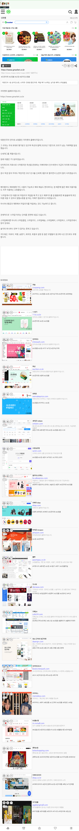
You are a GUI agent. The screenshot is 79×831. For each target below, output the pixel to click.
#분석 (44, 457)
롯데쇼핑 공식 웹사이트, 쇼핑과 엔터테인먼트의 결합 (50, 753)
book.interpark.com (41, 669)
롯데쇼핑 (35, 748)
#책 (46, 675)
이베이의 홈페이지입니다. (41, 508)
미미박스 (35, 693)
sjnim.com (37, 451)
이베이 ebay (37, 503)
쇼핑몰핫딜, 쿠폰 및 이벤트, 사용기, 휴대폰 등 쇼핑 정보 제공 (52, 562)
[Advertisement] (39, 260)
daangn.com (38, 641)
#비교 (69, 593)
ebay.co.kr (37, 778)
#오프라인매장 (44, 757)
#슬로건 (52, 484)
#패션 (65, 784)
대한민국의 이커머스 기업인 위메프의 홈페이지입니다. (50, 399)
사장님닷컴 (36, 448)
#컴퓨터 (51, 593)
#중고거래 (36, 430)
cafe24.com (38, 614)
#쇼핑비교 (63, 593)
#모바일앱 (68, 730)
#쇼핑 (17, 77)
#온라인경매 (47, 784)
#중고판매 (60, 648)
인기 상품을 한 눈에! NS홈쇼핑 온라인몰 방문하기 (49, 726)
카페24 (35, 611)
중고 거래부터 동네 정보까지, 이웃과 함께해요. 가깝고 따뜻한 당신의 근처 (54, 645)
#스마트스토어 (57, 457)
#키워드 (49, 457)
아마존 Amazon (38, 530)
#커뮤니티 (36, 566)
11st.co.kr (37, 315)
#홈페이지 (61, 621)
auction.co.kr (38, 369)
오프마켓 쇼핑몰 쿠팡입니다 (42, 290)
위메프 (35, 394)
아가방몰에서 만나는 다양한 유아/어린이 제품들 (48, 807)
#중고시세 (61, 430)
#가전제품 (70, 784)
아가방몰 (35, 802)
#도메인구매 (37, 621)
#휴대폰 (42, 566)
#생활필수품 (60, 730)
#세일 (70, 702)
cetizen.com (38, 423)
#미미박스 (36, 702)
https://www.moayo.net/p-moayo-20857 (15, 73)
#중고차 (46, 648)
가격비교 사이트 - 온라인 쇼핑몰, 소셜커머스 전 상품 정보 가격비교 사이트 (54, 590)
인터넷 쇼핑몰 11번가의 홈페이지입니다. (46, 317)
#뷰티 (42, 702)
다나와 (35, 584)
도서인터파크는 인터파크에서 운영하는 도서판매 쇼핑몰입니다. (53, 671)
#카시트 (55, 811)
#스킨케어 (53, 702)
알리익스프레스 (38, 475)
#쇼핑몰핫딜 (64, 566)
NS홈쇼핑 (36, 720)
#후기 (57, 566)
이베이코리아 (37, 775)
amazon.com (38, 532)
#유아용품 (43, 811)
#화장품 (46, 702)
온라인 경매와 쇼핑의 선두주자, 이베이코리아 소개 (49, 780)
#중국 (57, 484)
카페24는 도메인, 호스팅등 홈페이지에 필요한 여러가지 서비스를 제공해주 (55, 618)
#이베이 (45, 512)
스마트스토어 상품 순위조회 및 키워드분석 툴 (47, 453)
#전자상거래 (54, 294)
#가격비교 (36, 593)
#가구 (44, 348)
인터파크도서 (37, 666)
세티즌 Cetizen (37, 421)
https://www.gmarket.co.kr (13, 70)
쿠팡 (34, 285)
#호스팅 (49, 621)
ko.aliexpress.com (40, 478)
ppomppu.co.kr (39, 560)
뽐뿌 (34, 557)
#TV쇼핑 (53, 730)
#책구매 (55, 675)
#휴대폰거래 (44, 430)
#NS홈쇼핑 (36, 730)
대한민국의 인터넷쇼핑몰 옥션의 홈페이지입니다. (48, 371)
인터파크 (35, 339)
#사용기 (52, 566)
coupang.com (38, 287)
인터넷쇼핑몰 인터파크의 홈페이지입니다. (46, 344)
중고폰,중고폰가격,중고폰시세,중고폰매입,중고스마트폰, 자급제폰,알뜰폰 (54, 427)
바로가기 (6, 66)
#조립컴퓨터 (44, 593)
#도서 (34, 675)
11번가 (35, 312)
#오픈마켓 (4, 77)
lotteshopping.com (41, 750)
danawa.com (38, 587)
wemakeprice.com (40, 396)
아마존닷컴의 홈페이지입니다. (42, 535)
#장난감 (68, 811)
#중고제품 (53, 648)
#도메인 (43, 621)
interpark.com (39, 342)
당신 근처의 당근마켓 (39, 639)
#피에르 (39, 512)
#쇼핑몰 (11, 77)
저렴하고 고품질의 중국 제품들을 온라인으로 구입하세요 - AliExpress (51, 481)
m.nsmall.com (38, 723)
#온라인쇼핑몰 (25, 77)
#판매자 (35, 484)
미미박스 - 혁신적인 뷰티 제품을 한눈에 (45, 698)
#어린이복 (61, 811)
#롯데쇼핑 (36, 757)
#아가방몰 (36, 811)
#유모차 (49, 811)
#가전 (49, 348)
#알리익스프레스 (43, 484)
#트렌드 (65, 702)
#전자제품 (59, 784)
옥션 (34, 366)
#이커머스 (36, 294)
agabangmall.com (40, 805)
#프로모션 (72, 757)
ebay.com (37, 505)
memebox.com (39, 696)
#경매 (42, 375)
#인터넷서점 (41, 675)
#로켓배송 (69, 294)
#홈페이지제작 (70, 621)
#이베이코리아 (37, 784)
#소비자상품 (64, 757)
